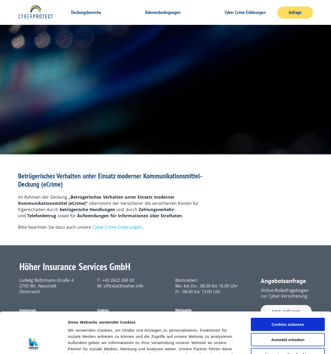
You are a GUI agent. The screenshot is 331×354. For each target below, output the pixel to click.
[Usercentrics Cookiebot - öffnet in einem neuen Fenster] (33, 344)
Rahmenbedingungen (162, 12)
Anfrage (295, 12)
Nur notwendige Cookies (288, 316)
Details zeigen (275, 344)
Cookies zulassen (288, 286)
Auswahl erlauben (287, 301)
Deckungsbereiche (86, 12)
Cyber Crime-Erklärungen (245, 12)
